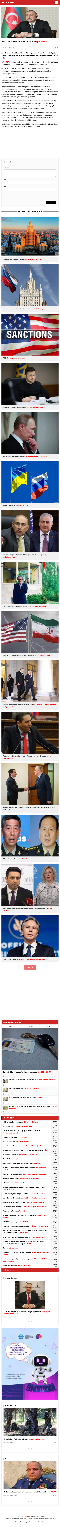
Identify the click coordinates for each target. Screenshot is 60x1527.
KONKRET (27, 1516)
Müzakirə (7, 168)
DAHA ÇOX (30, 967)
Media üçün (41, 1522)
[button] (54, 1291)
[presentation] (19, 197)
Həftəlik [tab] (30, 1026)
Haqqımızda (27, 1522)
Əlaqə (34, 1522)
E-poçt (6, 186)
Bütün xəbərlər (10, 1270)
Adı (5, 179)
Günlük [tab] (11, 1026)
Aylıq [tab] (48, 1026)
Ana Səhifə (18, 1522)
